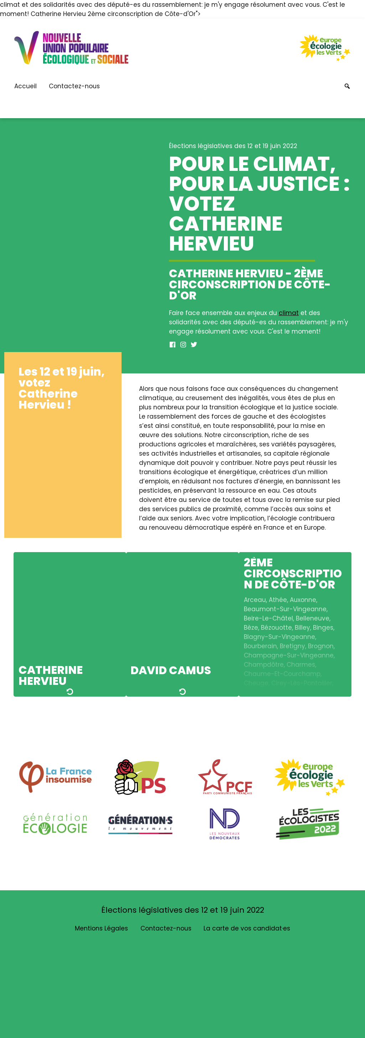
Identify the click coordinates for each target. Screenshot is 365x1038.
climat (289, 313)
